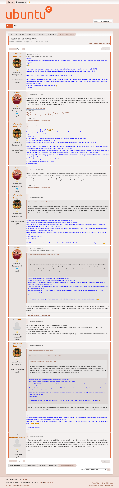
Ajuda (89, 485)
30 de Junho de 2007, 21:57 (36, 197)
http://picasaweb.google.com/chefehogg (39, 120)
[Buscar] (101, 21)
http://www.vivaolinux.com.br (35, 108)
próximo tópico (104, 43)
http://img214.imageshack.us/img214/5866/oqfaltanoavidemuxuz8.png (49, 75)
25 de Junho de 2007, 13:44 (36, 94)
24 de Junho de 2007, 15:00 (33, 54)
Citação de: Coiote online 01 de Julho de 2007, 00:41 (41, 350)
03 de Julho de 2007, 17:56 (36, 345)
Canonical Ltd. (48, 482)
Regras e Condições (97, 485)
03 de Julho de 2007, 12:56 (36, 321)
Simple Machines (23, 485)
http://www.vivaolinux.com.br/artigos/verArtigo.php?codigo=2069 (47, 113)
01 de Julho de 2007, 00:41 (36, 248)
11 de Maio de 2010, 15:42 (36, 436)
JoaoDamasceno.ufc (17, 437)
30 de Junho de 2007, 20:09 (36, 126)
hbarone (17, 320)
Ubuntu (40, 482)
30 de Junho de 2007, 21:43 (36, 169)
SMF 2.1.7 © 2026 (11, 485)
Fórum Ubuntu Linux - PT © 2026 (102, 483)
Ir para (83, 469)
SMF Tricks (24, 479)
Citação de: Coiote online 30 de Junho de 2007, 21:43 (41, 202)
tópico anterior (93, 43)
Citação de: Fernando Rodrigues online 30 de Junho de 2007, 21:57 (44, 254)
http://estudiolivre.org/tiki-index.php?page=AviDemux (43, 115)
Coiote (17, 92)
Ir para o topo (13, 461)
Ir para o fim (13, 49)
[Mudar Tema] (29, 2)
